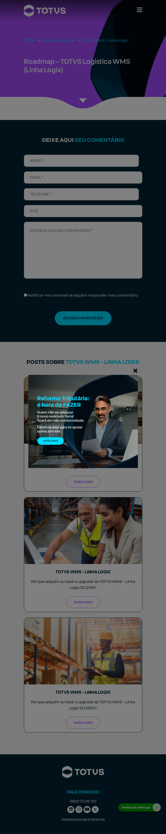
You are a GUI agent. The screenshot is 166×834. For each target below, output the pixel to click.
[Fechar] (135, 370)
